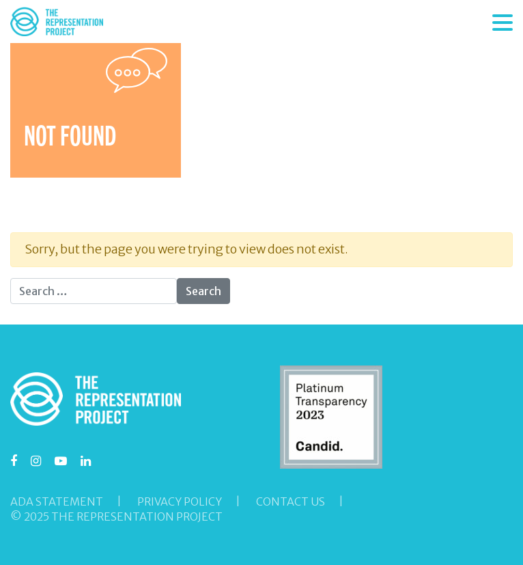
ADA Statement (56, 501)
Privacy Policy (179, 501)
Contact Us (290, 501)
